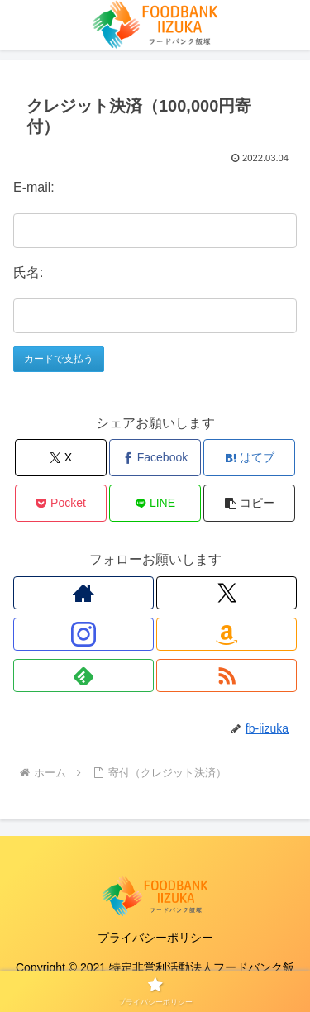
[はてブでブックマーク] (249, 457)
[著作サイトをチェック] (83, 592)
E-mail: (34, 187)
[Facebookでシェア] (155, 457)
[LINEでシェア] (155, 503)
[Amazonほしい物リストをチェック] (226, 634)
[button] (249, 503)
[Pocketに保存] (61, 503)
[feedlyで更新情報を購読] (83, 675)
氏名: (28, 272)
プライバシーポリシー (155, 937)
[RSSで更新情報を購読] (226, 675)
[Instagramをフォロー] (83, 634)
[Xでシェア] (61, 457)
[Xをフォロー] (226, 592)
